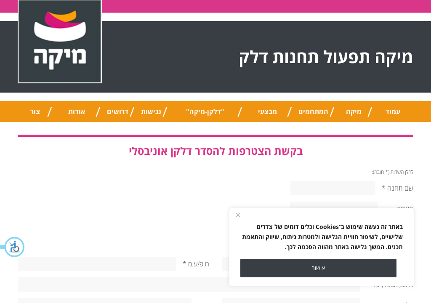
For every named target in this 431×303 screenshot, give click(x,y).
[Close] (238, 215)
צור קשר (35, 114)
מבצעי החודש (267, 114)
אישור (318, 268)
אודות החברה (76, 114)
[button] (12, 247)
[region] (321, 247)
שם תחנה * (397, 188)
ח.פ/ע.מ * (196, 263)
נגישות (151, 111)
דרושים (117, 111)
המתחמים (313, 111)
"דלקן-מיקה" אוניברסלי (205, 114)
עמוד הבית (393, 114)
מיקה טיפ (354, 114)
